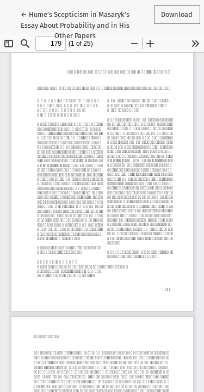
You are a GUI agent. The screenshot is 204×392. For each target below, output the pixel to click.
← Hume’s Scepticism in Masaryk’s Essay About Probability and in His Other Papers (75, 24)
